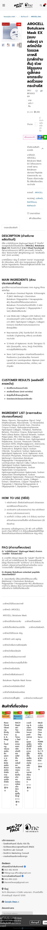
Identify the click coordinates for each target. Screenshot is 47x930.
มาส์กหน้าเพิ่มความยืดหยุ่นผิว (15, 644)
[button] (41, 5)
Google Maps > (12, 901)
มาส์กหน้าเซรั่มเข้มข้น (11, 668)
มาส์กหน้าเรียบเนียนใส (12, 650)
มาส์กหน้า (39, 198)
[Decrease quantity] (35, 124)
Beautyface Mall (9, 16)
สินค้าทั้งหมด (32, 202)
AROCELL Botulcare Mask (15, 615)
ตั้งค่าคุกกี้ (35, 922)
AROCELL (39, 192)
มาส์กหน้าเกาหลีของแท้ (33, 698)
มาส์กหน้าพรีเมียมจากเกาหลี (14, 656)
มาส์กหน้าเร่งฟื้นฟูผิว (11, 698)
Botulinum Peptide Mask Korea (17, 680)
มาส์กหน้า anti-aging (12, 639)
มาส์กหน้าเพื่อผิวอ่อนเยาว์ (13, 674)
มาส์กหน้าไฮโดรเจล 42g (13, 633)
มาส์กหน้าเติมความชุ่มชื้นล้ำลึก (15, 662)
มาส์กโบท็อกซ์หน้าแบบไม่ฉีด (14, 627)
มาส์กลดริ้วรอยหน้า (33, 621)
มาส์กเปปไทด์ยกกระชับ (12, 621)
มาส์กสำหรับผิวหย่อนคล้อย (14, 692)
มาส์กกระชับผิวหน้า (36, 627)
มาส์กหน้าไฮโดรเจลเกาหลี (13, 603)
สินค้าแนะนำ (24, 16)
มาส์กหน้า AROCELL (11, 609)
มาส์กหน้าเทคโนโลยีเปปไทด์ (14, 686)
